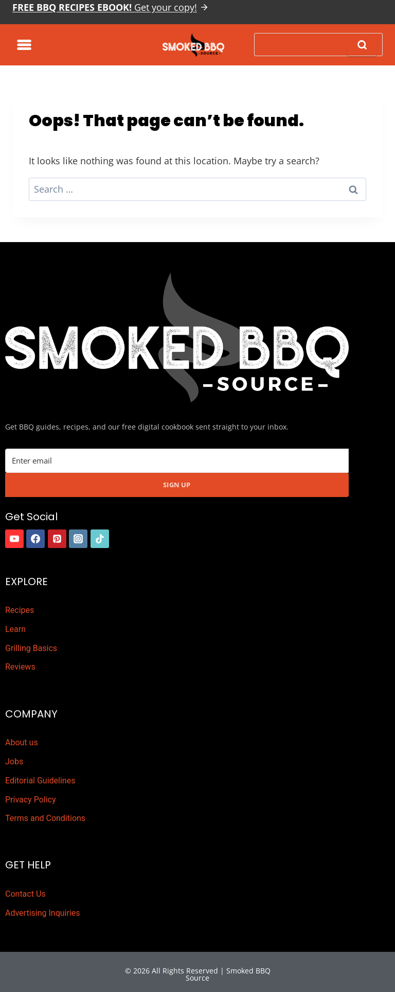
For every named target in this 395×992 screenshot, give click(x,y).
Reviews (20, 667)
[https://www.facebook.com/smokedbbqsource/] (35, 538)
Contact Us (25, 894)
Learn (15, 629)
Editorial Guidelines (40, 780)
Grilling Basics (31, 648)
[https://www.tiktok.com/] (100, 538)
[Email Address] (177, 461)
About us (21, 742)
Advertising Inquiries (42, 913)
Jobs (14, 761)
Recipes (19, 610)
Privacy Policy (30, 800)
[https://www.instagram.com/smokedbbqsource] (78, 538)
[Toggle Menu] (24, 45)
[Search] (318, 44)
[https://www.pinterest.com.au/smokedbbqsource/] (57, 538)
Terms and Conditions (45, 818)
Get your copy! (104, 7)
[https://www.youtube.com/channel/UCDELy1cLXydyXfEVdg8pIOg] (14, 538)
